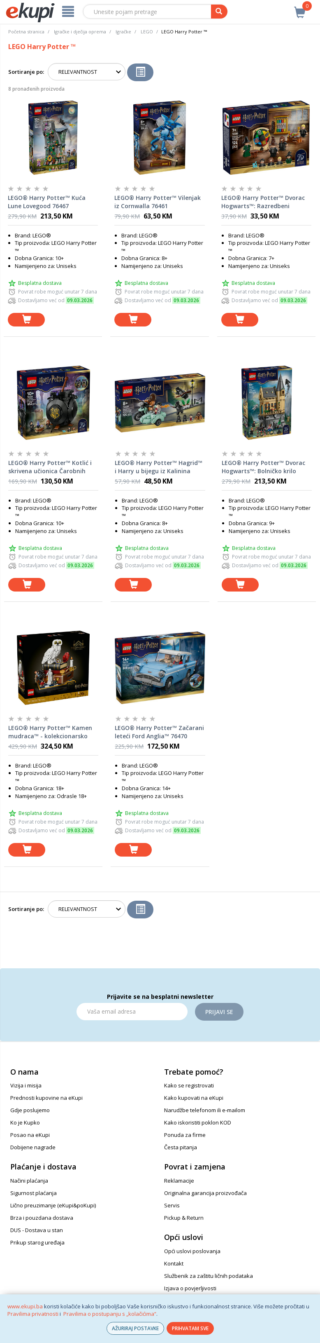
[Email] (132, 1011)
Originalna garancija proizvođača (205, 1193)
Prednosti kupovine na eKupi (46, 1097)
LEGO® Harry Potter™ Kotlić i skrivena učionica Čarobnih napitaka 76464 (50, 467)
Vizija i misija (26, 1085)
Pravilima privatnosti (32, 1313)
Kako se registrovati (189, 1085)
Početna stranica (26, 31)
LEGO (147, 31)
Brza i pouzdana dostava (41, 1217)
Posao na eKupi (30, 1135)
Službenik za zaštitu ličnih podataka (208, 1276)
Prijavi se (219, 1012)
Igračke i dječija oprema (80, 31)
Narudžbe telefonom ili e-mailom (204, 1110)
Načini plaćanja (29, 1180)
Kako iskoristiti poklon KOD (197, 1122)
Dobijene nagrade (33, 1147)
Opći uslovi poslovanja (192, 1251)
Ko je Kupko (25, 1122)
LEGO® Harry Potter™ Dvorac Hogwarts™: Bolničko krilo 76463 (263, 467)
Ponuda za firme (185, 1135)
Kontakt (173, 1263)
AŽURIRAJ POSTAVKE (135, 1328)
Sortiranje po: (26, 71)
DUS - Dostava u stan (36, 1230)
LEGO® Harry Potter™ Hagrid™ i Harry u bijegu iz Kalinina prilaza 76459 (158, 467)
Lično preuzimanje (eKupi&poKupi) (53, 1205)
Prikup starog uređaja (37, 1242)
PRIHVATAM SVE (190, 1328)
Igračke (123, 31)
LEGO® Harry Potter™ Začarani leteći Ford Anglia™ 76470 (159, 732)
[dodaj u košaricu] (26, 319)
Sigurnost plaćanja (33, 1193)
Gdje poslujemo (30, 1110)
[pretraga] (219, 12)
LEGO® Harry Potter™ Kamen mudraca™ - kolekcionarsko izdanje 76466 (50, 732)
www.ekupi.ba (25, 1306)
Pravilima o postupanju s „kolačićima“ (109, 1313)
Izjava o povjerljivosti (190, 1288)
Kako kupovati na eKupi (193, 1097)
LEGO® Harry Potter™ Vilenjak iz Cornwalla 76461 (157, 202)
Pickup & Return (184, 1217)
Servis (172, 1205)
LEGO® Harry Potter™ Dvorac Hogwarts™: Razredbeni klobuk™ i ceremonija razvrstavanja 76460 (263, 202)
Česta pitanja (180, 1147)
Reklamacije (179, 1180)
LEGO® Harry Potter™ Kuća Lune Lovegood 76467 (47, 202)
